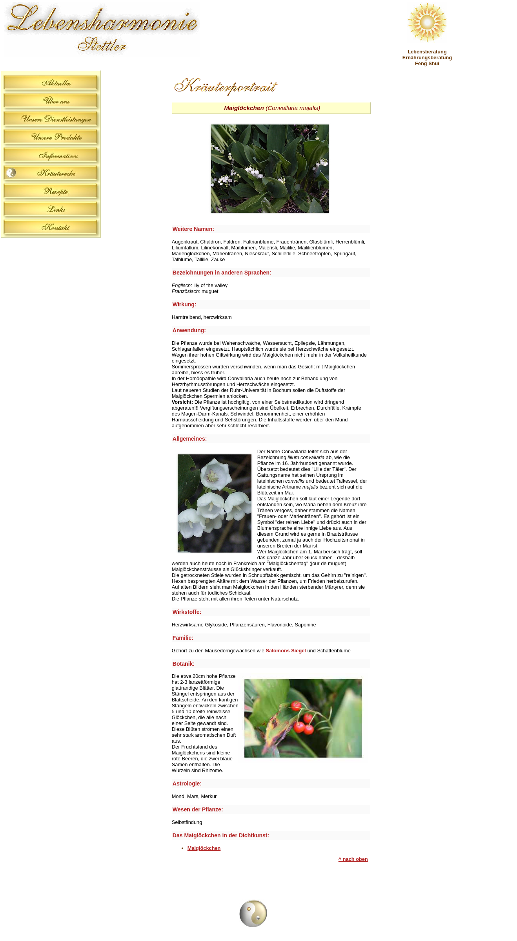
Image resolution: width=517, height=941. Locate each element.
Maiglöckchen (204, 848)
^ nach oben (353, 859)
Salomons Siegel (286, 651)
